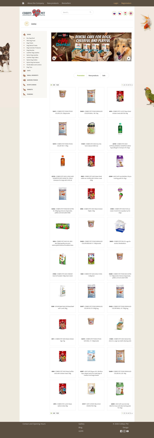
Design (125, 426)
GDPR (81, 430)
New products (53, 3)
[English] (131, 13)
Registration (126, 3)
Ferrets (28, 89)
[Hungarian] (125, 13)
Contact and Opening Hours (34, 423)
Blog (80, 426)
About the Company (36, 3)
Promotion (81, 75)
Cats (26, 70)
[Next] (132, 84)
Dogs (27, 34)
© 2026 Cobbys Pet (120, 423)
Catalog (33, 24)
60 (54, 85)
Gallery (81, 423)
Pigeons (28, 94)
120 (57, 85)
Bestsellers (66, 3)
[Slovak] (114, 13)
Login (116, 3)
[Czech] (120, 13)
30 (51, 85)
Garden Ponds (30, 80)
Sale (103, 75)
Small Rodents (30, 75)
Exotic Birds (29, 85)
